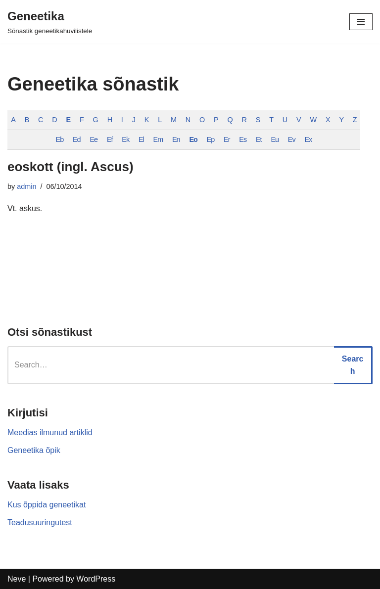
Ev (291, 139)
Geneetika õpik (33, 450)
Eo (193, 139)
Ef (110, 139)
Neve (16, 579)
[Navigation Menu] (361, 21)
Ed (77, 139)
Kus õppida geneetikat (46, 504)
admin (26, 186)
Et (259, 139)
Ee (93, 139)
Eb (60, 139)
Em (158, 139)
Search (353, 365)
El (141, 139)
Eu (275, 139)
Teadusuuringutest (39, 522)
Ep (211, 139)
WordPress (95, 579)
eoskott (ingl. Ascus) (70, 166)
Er (227, 139)
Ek (125, 139)
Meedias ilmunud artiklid (50, 432)
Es (242, 139)
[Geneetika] (49, 22)
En (176, 139)
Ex (308, 139)
